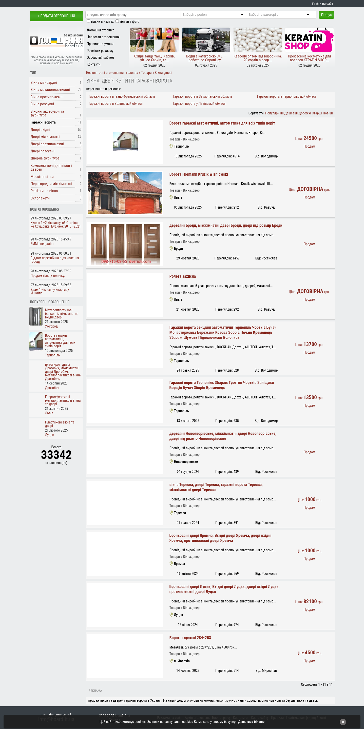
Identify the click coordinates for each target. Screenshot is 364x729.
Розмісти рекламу (100, 51)
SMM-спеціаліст (42, 244)
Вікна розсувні (42, 104)
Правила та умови (100, 44)
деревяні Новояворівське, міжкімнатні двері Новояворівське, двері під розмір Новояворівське (222, 436)
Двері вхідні (40, 129)
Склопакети (40, 198)
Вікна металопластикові (50, 89)
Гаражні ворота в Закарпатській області (202, 96)
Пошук (326, 15)
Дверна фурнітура (45, 158)
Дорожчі (304, 113)
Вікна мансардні (44, 82)
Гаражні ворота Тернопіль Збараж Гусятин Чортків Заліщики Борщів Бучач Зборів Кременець (221, 385)
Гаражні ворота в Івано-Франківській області (122, 96)
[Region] (217, 14)
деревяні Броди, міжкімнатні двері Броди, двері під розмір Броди (225, 225)
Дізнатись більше (251, 722)
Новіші (328, 113)
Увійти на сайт (322, 4)
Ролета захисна (182, 276)
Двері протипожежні (47, 144)
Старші (317, 113)
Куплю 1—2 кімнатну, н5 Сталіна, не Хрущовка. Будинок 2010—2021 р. (56, 226)
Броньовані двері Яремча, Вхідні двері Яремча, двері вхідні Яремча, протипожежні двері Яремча (220, 538)
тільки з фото (129, 21)
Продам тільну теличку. (48, 276)
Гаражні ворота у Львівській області (199, 104)
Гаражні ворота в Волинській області (116, 104)
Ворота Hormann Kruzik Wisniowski (198, 174)
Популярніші (274, 113)
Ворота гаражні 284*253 (190, 637)
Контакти (94, 64)
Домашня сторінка (100, 30)
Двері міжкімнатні (45, 136)
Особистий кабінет (100, 57)
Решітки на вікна (44, 191)
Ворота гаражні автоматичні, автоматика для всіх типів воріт (222, 123)
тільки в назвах (102, 21)
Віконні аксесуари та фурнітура (47, 113)
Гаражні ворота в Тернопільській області (287, 96)
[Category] (283, 14)
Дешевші (291, 113)
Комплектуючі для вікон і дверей (51, 167)
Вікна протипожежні (47, 97)
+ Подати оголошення (56, 16)
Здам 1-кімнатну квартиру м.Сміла (50, 291)
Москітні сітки (42, 176)
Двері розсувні (43, 151)
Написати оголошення (103, 37)
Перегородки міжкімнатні (51, 183)
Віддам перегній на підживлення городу (55, 260)
